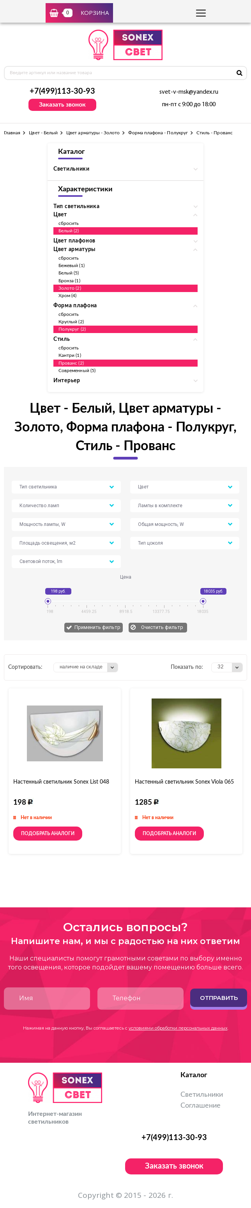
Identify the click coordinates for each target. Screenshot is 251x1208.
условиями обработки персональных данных (178, 1028)
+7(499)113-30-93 (62, 91)
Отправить (219, 997)
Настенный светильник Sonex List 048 (61, 782)
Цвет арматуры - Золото (93, 132)
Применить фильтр (97, 627)
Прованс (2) (71, 363)
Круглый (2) (71, 321)
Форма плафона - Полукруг (157, 132)
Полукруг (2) (72, 329)
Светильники (201, 1094)
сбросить (68, 223)
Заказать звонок (62, 105)
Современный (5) (76, 370)
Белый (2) (68, 230)
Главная (12, 132)
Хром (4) (67, 295)
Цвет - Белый (43, 132)
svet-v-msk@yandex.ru (188, 92)
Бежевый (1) (71, 265)
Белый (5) (68, 273)
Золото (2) (69, 288)
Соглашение (200, 1105)
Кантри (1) (69, 355)
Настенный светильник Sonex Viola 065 (184, 782)
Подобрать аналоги (47, 833)
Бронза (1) (69, 280)
